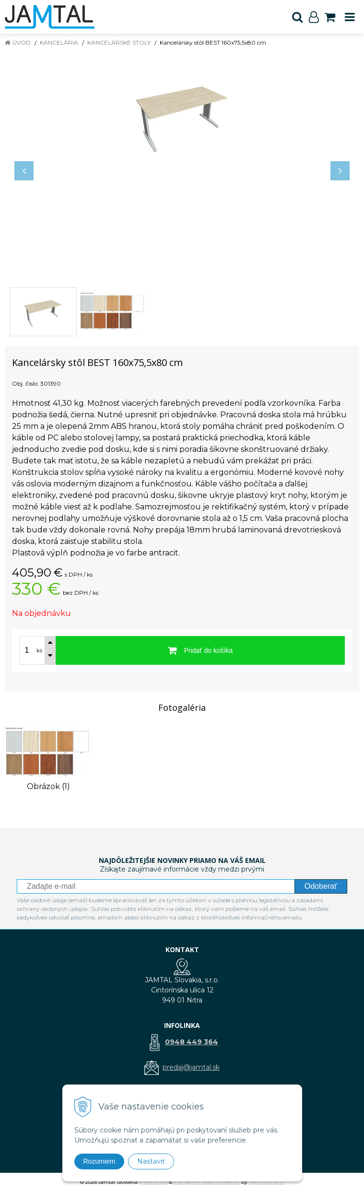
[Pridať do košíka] (200, 650)
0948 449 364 (191, 1042)
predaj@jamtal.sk (191, 1067)
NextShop (154, 1182)
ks (39, 650)
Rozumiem (99, 1161)
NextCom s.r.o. (266, 1182)
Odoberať (321, 886)
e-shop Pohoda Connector (207, 1182)
